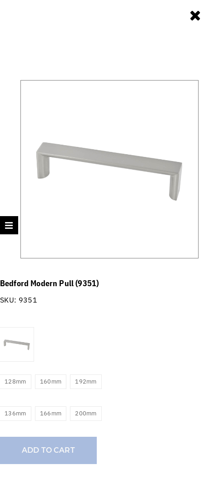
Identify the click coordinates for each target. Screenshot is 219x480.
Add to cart (48, 450)
